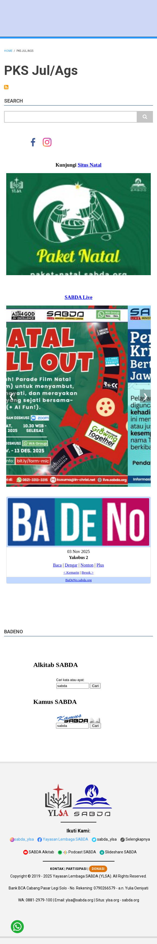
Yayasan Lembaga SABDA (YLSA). (82, 876)
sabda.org (130, 900)
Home (8, 50)
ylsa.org (112, 900)
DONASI (98, 869)
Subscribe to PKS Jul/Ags (6, 87)
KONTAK (57, 869)
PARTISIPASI (76, 869)
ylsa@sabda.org (79, 900)
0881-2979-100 (39, 900)
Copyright (18, 876)
